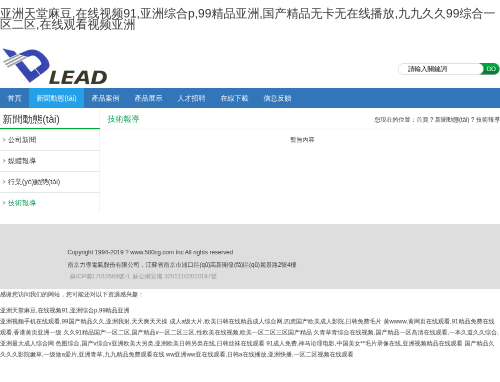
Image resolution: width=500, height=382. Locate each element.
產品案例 (106, 98)
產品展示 (148, 98)
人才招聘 (192, 98)
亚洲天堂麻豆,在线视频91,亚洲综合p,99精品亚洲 (65, 310)
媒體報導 (22, 161)
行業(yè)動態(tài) (34, 182)
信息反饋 (278, 98)
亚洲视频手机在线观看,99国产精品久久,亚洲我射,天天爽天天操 (84, 321)
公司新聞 (22, 140)
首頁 (15, 98)
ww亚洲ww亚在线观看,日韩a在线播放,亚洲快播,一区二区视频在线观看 (260, 354)
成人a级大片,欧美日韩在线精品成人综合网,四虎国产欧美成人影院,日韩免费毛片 (276, 321)
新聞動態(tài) (56, 98)
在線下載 (234, 98)
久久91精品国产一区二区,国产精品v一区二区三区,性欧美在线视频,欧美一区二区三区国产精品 (188, 332)
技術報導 (22, 203)
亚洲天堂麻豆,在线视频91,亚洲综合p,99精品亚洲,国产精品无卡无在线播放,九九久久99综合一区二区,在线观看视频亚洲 (248, 19)
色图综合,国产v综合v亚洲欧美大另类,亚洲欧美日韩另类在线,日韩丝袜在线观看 (160, 343)
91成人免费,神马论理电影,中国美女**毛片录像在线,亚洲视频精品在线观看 (364, 343)
